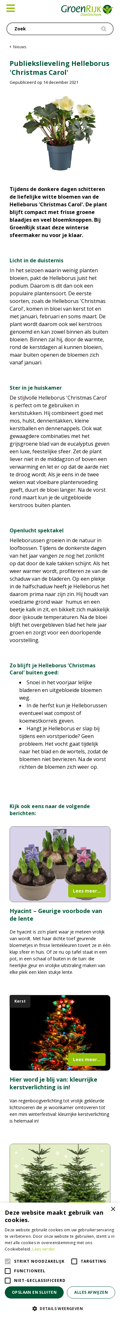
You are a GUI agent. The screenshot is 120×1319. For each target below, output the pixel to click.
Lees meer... (87, 891)
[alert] (60, 1261)
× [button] (112, 1209)
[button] (60, 1308)
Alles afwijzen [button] (91, 1292)
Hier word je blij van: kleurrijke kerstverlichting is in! (53, 1083)
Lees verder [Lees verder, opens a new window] (43, 1249)
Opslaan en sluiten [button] (34, 1292)
